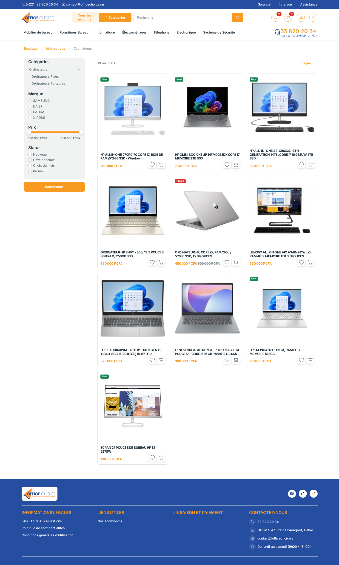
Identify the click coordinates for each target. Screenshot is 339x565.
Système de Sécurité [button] (219, 32)
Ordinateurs (39, 69)
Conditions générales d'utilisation (47, 535)
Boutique (30, 48)
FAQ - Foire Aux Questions (42, 521)
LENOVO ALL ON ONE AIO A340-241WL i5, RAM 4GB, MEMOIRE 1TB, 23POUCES (281, 254)
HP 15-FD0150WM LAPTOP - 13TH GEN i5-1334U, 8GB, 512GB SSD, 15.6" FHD (131, 352)
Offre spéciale (44, 160)
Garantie (264, 4)
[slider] (30, 132)
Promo (38, 171)
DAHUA (39, 112)
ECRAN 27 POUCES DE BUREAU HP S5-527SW (128, 449)
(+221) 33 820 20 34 (40, 4)
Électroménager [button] (134, 32)
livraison (286, 4)
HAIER (38, 106)
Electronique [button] (186, 32)
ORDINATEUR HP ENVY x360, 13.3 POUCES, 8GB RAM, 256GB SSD (132, 254)
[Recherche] (183, 17)
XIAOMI (40, 117)
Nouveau (40, 154)
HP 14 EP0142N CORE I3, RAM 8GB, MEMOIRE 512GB (275, 352)
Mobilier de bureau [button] (37, 32)
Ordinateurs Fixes (46, 76)
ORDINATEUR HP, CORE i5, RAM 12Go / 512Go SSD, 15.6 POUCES (203, 254)
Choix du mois (45, 165)
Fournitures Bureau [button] (74, 32)
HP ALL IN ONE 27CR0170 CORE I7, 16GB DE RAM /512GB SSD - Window (131, 156)
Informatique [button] (105, 32)
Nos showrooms (109, 521)
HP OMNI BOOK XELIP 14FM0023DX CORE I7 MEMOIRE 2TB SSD (207, 156)
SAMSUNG (42, 100)
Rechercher (55, 187)
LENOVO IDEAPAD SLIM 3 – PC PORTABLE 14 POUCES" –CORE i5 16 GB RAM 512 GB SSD (207, 352)
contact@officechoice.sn (83, 4)
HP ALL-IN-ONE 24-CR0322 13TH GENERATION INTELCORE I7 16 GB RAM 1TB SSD (281, 154)
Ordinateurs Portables (49, 83)
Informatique (55, 48)
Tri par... (307, 63)
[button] (275, 18)
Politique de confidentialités (43, 528)
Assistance (308, 4)
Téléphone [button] (161, 32)
